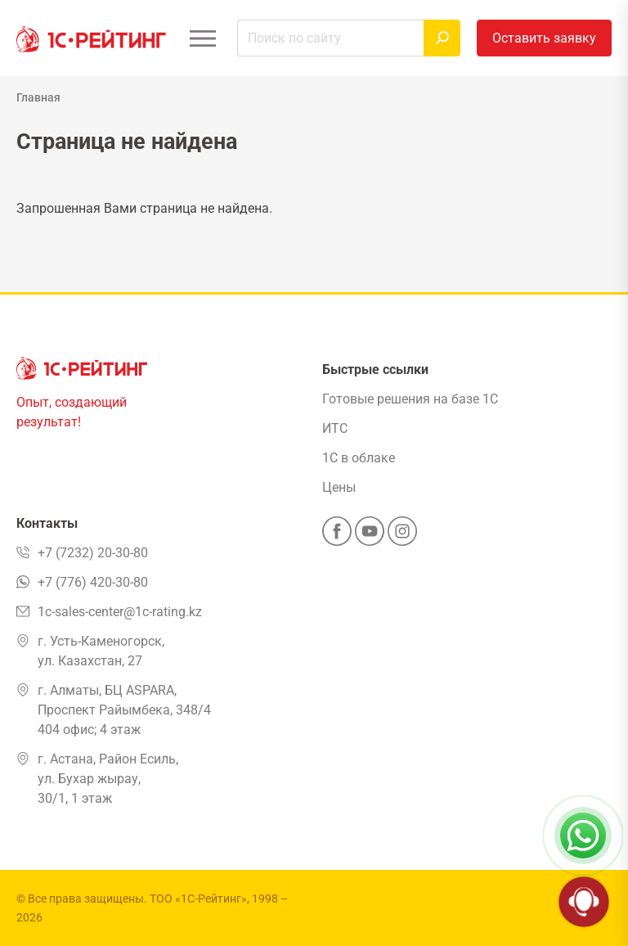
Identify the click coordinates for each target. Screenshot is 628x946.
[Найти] (442, 38)
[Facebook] (337, 536)
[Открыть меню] (202, 38)
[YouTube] (369, 536)
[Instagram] (402, 536)
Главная (38, 97)
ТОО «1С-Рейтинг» (198, 898)
